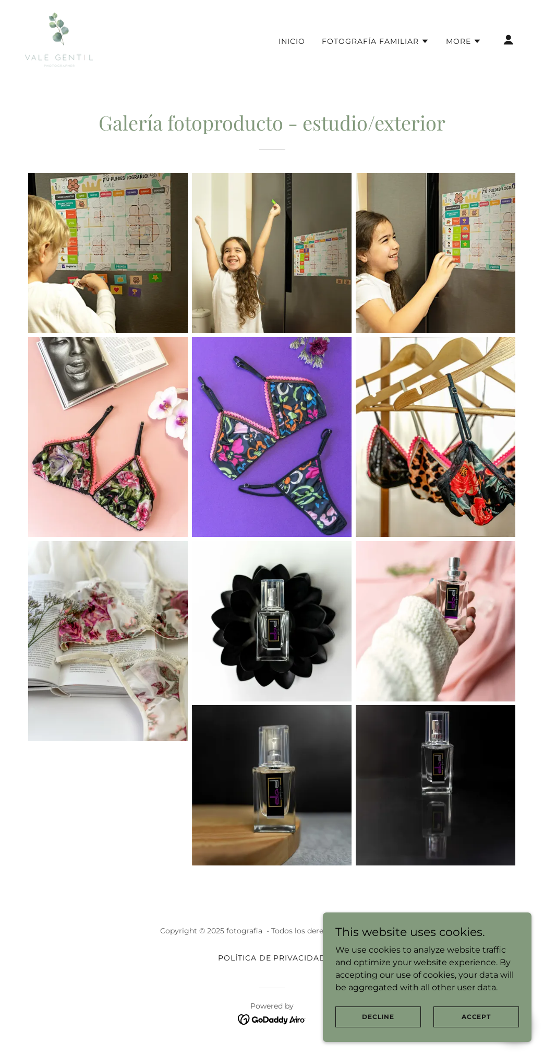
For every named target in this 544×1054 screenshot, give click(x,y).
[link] (59, 39)
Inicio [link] (292, 41)
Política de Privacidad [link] (272, 958)
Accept (476, 1017)
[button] (375, 41)
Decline (378, 1017)
